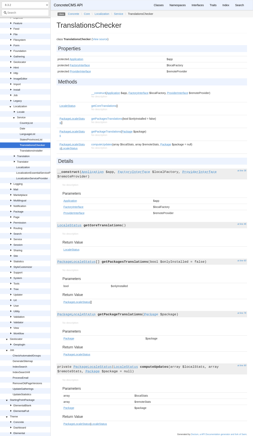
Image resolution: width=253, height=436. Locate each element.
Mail (15, 189)
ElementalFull (21, 410)
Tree (16, 289)
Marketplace (20, 194)
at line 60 (241, 260)
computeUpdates (101, 144)
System (17, 278)
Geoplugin (19, 344)
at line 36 (241, 170)
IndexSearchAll (21, 372)
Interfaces (198, 5)
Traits (213, 5)
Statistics (18, 261)
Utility (16, 311)
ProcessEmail (20, 377)
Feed (16, 28)
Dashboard (19, 427)
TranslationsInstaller (31, 150)
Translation (23, 156)
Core (87, 13)
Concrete (18, 422)
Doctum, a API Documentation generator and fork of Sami (218, 434)
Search (17, 233)
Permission (19, 222)
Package (18, 211)
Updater (18, 294)
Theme (14, 416)
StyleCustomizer (22, 266)
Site (15, 255)
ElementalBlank (22, 405)
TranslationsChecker (32, 145)
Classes (159, 5)
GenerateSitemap (23, 361)
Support (18, 272)
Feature (17, 23)
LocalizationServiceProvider (32, 178)
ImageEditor (20, 78)
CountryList (26, 122)
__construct (98, 93)
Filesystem (19, 39)
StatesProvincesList (31, 139)
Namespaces (178, 5)
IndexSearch (20, 366)
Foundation (19, 50)
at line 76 (241, 313)
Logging (18, 183)
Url (15, 300)
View (16, 327)
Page (16, 217)
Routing (17, 228)
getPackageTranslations (106, 131)
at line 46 (241, 224)
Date (22, 128)
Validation (19, 316)
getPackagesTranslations (106, 118)
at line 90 (241, 365)
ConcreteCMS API (68, 5)
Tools (16, 283)
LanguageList (27, 134)
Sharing (17, 250)
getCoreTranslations (103, 105)
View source (100, 39)
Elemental (19, 433)
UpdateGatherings (23, 388)
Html (16, 67)
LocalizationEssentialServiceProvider (37, 172)
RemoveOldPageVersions (27, 383)
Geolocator (19, 62)
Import (17, 84)
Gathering (19, 56)
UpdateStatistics (22, 394)
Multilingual (19, 200)
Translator (22, 161)
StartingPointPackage (22, 399)
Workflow (18, 333)
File (15, 34)
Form (16, 45)
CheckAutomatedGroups (27, 355)
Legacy (17, 100)
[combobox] (25, 12)
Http (15, 73)
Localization (20, 106)
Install (16, 89)
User (16, 305)
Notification (19, 206)
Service (21, 117)
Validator (18, 322)
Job (15, 95)
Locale (21, 111)
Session (18, 244)
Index (225, 5)
